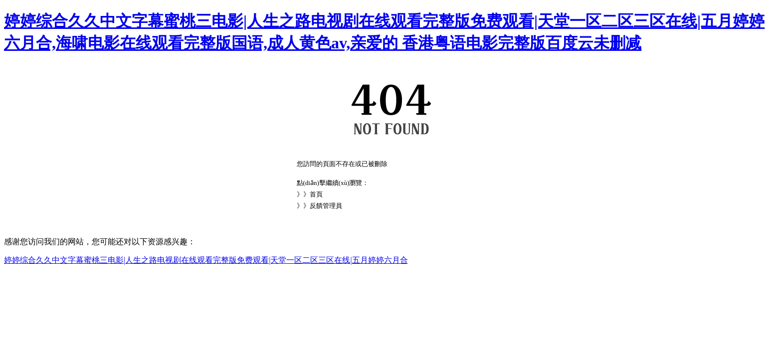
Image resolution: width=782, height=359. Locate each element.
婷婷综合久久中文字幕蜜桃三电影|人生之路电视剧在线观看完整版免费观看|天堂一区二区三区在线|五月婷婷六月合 (206, 260)
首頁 (316, 194)
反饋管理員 (326, 205)
